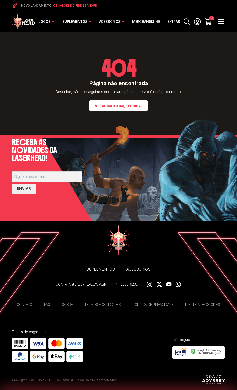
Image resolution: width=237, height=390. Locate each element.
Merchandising (146, 22)
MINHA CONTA (197, 21)
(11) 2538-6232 (126, 284)
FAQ (47, 304)
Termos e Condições (102, 304)
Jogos (44, 22)
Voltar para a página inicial (118, 105)
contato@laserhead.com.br (81, 284)
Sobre (67, 304)
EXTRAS (173, 22)
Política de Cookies (202, 304)
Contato (24, 304)
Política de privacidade (153, 304)
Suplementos (74, 22)
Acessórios (110, 22)
